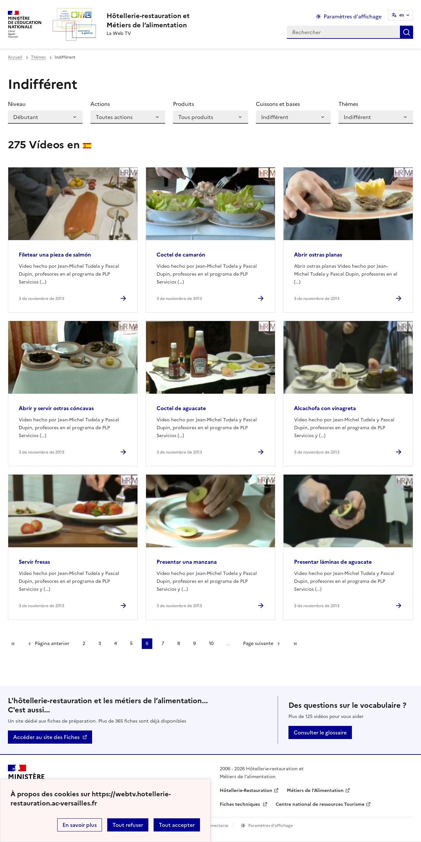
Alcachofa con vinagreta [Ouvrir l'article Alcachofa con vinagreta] (325, 408)
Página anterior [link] (52, 643)
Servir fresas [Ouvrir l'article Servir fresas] (34, 562)
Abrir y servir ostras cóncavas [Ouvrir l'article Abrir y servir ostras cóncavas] (56, 408)
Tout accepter (177, 825)
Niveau (17, 104)
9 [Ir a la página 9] (194, 643)
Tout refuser (127, 825)
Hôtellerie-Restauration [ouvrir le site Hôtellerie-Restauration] (246, 790)
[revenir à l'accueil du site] (148, 20)
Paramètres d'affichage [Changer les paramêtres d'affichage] (353, 16)
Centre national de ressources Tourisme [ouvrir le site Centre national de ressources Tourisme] (320, 804)
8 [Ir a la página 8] (178, 643)
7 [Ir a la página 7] (162, 643)
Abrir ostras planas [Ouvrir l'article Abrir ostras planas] (318, 255)
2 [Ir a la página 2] (84, 643)
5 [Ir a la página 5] (131, 643)
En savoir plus (79, 825)
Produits (183, 104)
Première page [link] (13, 643)
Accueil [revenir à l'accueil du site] (15, 57)
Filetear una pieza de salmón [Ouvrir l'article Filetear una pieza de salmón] (55, 255)
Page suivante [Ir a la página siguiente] (258, 643)
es (401, 15)
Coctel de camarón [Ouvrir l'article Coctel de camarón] (181, 255)
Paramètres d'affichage (270, 826)
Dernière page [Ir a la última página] (295, 643)
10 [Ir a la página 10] (211, 643)
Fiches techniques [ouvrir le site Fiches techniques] (240, 804)
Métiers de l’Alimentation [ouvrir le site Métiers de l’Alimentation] (315, 790)
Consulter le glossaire (320, 732)
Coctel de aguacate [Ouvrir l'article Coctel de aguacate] (181, 408)
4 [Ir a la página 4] (115, 643)
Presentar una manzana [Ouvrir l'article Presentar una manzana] (187, 562)
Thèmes (38, 57)
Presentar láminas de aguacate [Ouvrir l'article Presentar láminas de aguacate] (333, 562)
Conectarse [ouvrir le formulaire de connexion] (217, 826)
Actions (100, 104)
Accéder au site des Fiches (46, 737)
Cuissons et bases (278, 104)
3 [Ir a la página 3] (99, 643)
